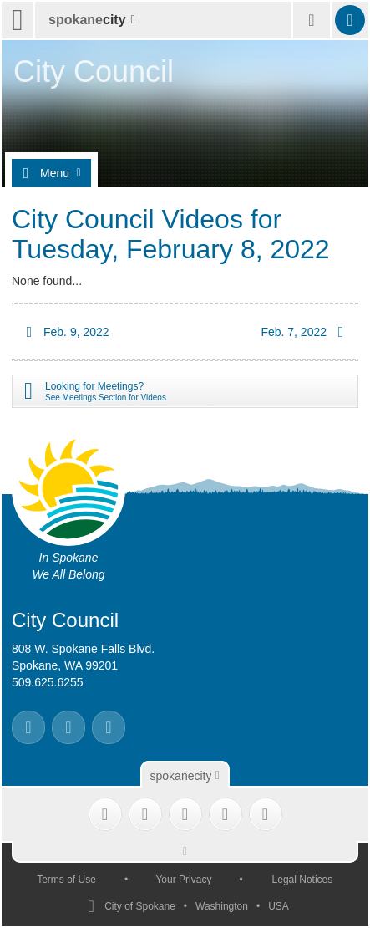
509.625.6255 (48, 682)
